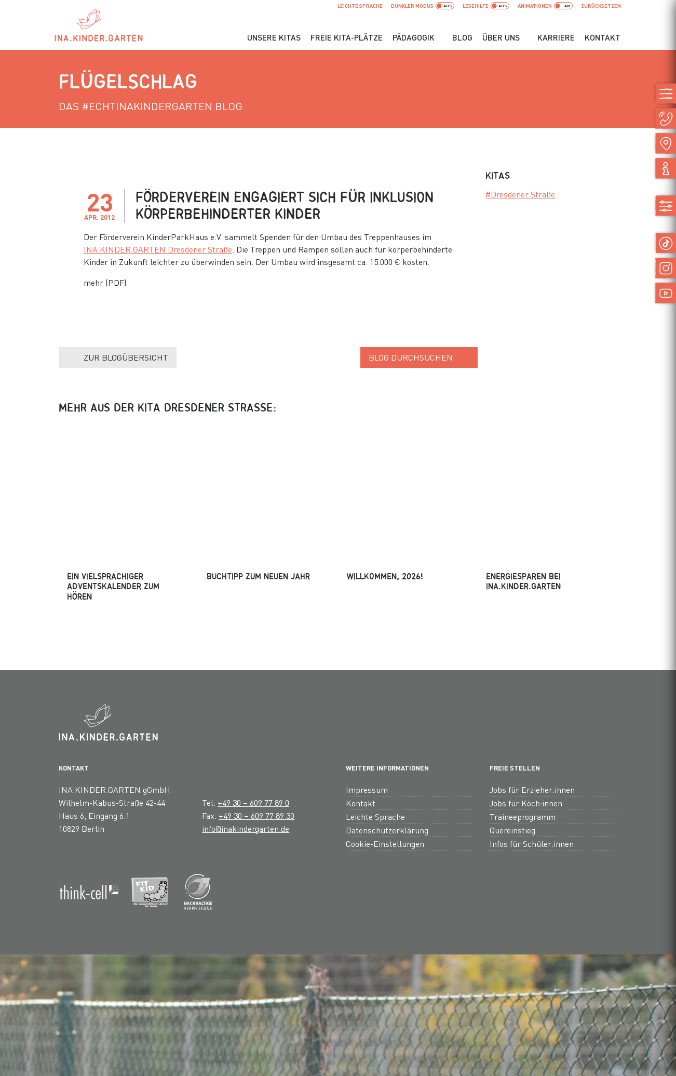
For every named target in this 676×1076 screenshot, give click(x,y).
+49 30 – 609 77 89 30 (256, 712)
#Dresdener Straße (520, 194)
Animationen (545, 5)
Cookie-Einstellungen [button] (385, 740)
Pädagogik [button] (414, 37)
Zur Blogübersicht (126, 357)
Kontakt (602, 37)
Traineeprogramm (523, 713)
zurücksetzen (601, 6)
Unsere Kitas (274, 37)
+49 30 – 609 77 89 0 (253, 699)
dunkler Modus (422, 5)
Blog (462, 37)
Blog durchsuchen (411, 357)
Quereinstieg (512, 727)
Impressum (367, 686)
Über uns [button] (501, 37)
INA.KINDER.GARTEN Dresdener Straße (158, 249)
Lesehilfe (486, 5)
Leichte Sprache (360, 6)
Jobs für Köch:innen (526, 700)
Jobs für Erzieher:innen (532, 686)
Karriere (556, 37)
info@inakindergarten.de (245, 725)
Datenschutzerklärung (387, 727)
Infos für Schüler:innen (532, 740)
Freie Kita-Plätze (346, 37)
